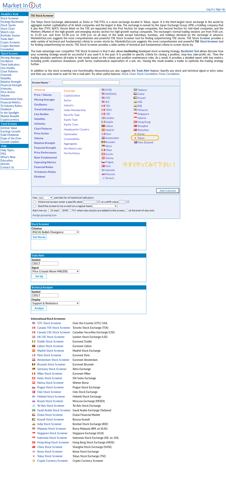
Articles (5, 164)
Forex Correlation (169, 73)
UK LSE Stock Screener (51, 336)
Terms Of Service (106, 477)
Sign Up (220, 9)
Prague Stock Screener (50, 387)
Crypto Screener (10, 42)
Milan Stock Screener (49, 373)
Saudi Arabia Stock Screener (53, 410)
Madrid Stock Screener (50, 350)
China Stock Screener (49, 447)
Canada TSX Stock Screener (53, 327)
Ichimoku (6, 88)
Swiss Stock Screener (49, 378)
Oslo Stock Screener (49, 392)
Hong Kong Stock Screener (53, 442)
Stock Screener (10, 18)
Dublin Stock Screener (50, 341)
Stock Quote (8, 25)
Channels (6, 74)
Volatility (6, 78)
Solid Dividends (10, 134)
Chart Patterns (9, 71)
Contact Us (7, 167)
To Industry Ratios (11, 105)
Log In (210, 9)
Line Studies (8, 68)
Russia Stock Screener (50, 401)
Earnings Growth (10, 131)
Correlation (7, 49)
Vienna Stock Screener (50, 382)
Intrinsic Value (9, 128)
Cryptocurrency (10, 119)
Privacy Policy (86, 477)
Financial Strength (11, 85)
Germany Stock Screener (51, 369)
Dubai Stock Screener (50, 414)
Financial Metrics (11, 102)
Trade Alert (7, 39)
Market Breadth (10, 116)
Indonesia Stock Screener (52, 437)
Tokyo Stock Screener (50, 456)
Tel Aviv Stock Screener (50, 405)
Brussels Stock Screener (51, 364)
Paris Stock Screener (49, 355)
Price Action (8, 92)
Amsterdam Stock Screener (53, 359)
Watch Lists (8, 32)
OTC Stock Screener (49, 323)
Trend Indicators (10, 64)
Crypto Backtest (10, 45)
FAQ (3, 153)
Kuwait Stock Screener (50, 419)
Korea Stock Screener (49, 451)
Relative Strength (11, 81)
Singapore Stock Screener (52, 433)
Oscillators (7, 61)
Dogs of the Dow (11, 138)
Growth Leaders (10, 141)
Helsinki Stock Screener (51, 396)
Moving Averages (11, 57)
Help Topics (7, 150)
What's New (8, 157)
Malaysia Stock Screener (51, 428)
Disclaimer (69, 477)
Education (7, 160)
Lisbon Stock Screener (50, 346)
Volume (5, 95)
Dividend (6, 109)
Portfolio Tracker (10, 35)
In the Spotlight (10, 112)
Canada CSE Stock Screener (53, 332)
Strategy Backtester (12, 21)
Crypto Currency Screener (52, 460)
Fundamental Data (12, 99)
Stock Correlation (147, 73)
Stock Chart (8, 28)
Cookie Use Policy (129, 477)
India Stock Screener (49, 424)
